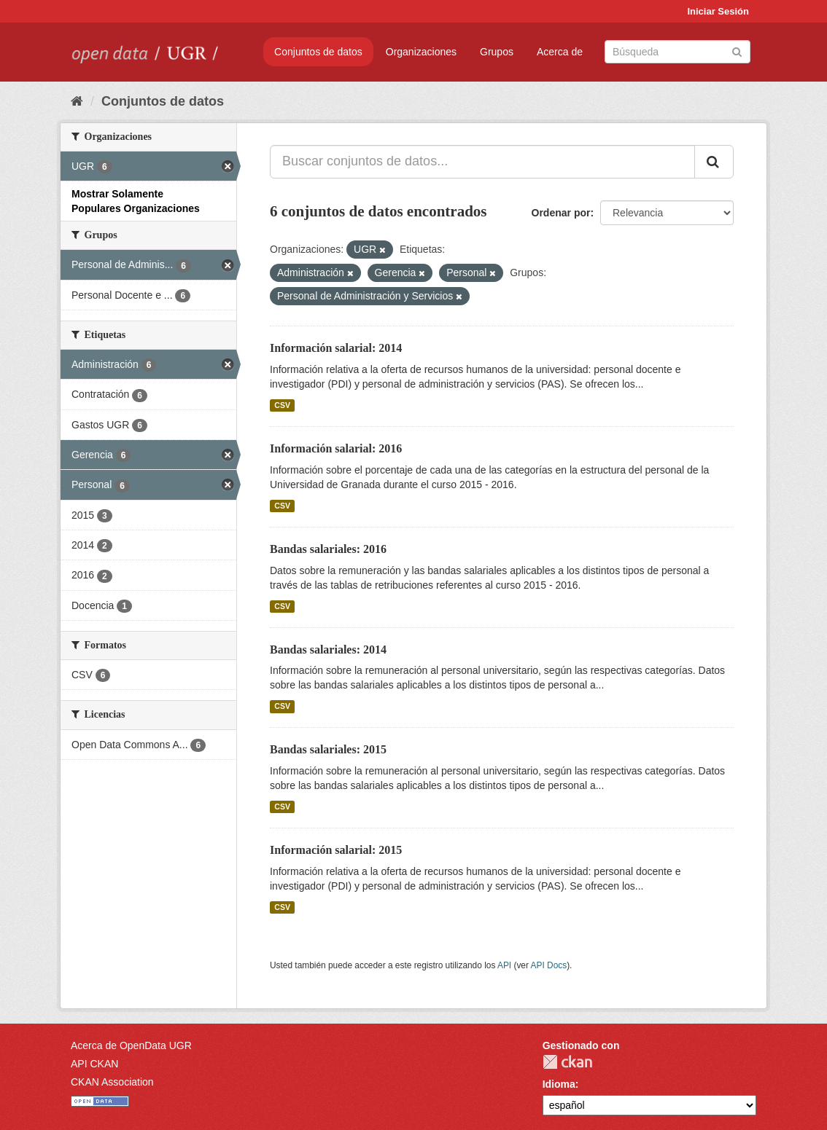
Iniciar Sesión (718, 11)
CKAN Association (112, 1082)
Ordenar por (561, 213)
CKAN (567, 1062)
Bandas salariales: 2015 (328, 749)
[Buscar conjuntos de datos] (677, 51)
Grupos (496, 52)
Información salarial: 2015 (336, 850)
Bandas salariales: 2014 (328, 649)
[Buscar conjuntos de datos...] (482, 161)
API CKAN (94, 1064)
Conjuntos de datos (318, 52)
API (504, 965)
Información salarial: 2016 (336, 448)
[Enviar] (737, 50)
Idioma (559, 1084)
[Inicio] (77, 101)
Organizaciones (421, 52)
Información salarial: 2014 (336, 348)
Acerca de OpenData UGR (131, 1045)
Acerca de (560, 52)
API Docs (549, 965)
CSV (282, 405)
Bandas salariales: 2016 (328, 549)
